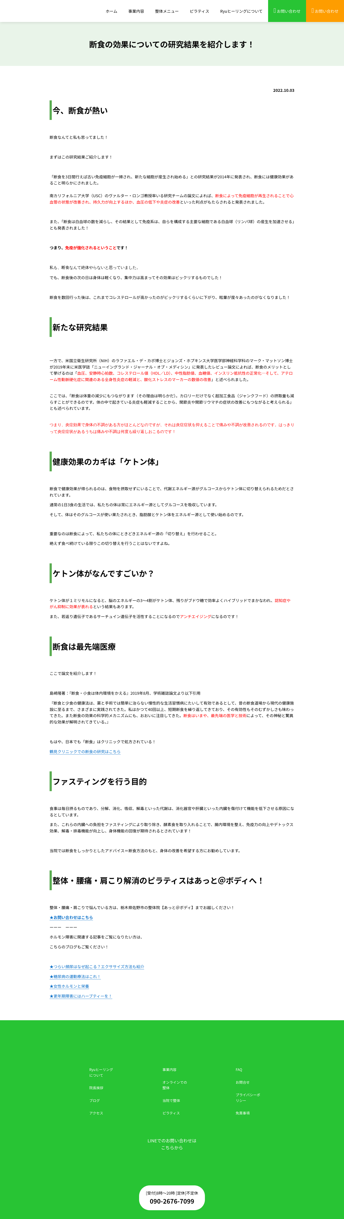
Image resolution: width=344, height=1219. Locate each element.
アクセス (96, 1113)
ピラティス (171, 1113)
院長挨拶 (96, 1087)
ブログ (94, 1100)
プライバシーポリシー (248, 1097)
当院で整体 (171, 1100)
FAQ (239, 1069)
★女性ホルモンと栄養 (69, 986)
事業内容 (170, 1069)
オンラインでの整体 (175, 1085)
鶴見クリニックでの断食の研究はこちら (85, 751)
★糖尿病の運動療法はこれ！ (75, 976)
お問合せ (243, 1082)
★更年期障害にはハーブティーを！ (81, 996)
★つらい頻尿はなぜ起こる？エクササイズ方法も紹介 (97, 966)
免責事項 (243, 1113)
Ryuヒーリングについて (101, 1072)
